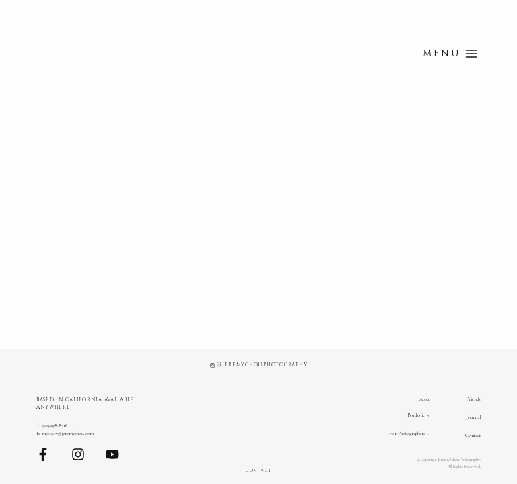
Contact (473, 435)
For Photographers (407, 433)
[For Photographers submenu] (428, 434)
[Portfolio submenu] (428, 415)
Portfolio (416, 415)
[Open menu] (450, 53)
